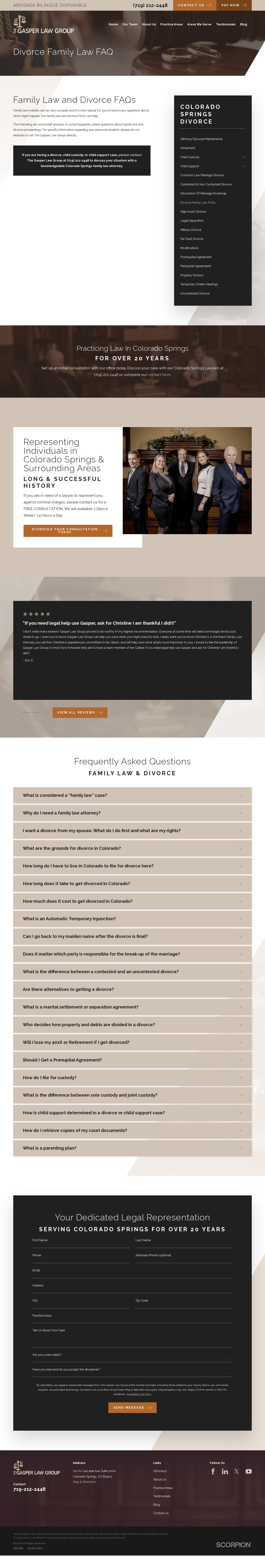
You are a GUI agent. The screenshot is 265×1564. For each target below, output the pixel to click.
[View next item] (48, 712)
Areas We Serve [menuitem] (199, 24)
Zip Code (141, 1303)
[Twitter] (237, 1471)
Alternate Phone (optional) (153, 1258)
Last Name (143, 1243)
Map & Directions (84, 1482)
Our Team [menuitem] (130, 24)
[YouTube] (249, 1471)
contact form (159, 380)
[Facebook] (213, 1471)
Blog (156, 1504)
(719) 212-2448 (150, 5)
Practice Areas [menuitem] (171, 24)
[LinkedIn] (225, 1471)
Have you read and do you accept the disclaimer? (66, 1372)
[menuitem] (212, 138)
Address (38, 1288)
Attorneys (160, 1471)
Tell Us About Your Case (48, 1333)
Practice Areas (42, 1318)
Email (36, 1273)
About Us (159, 1479)
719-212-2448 (29, 1489)
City (35, 1303)
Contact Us (161, 1513)
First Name (39, 1243)
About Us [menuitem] (149, 24)
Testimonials (161, 1496)
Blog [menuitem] (243, 24)
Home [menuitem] (113, 24)
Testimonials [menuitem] (226, 24)
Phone (36, 1258)
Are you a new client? (46, 1357)
